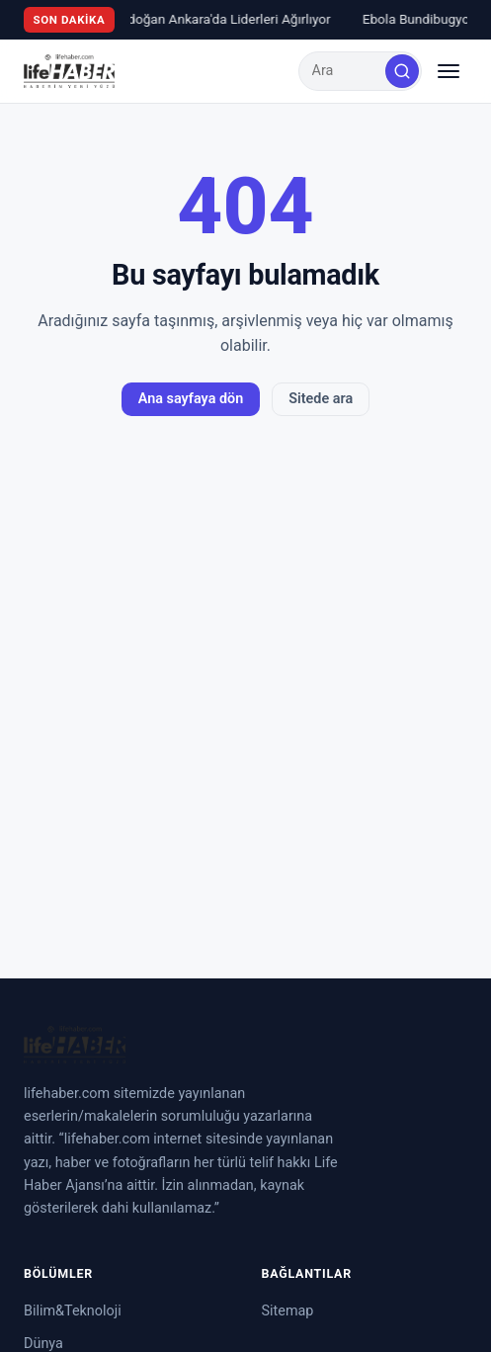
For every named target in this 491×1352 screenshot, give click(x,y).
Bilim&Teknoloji (73, 1311)
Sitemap (288, 1311)
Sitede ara (320, 398)
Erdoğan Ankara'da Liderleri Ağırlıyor (224, 19)
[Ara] (402, 71)
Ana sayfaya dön (190, 398)
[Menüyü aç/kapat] (448, 71)
